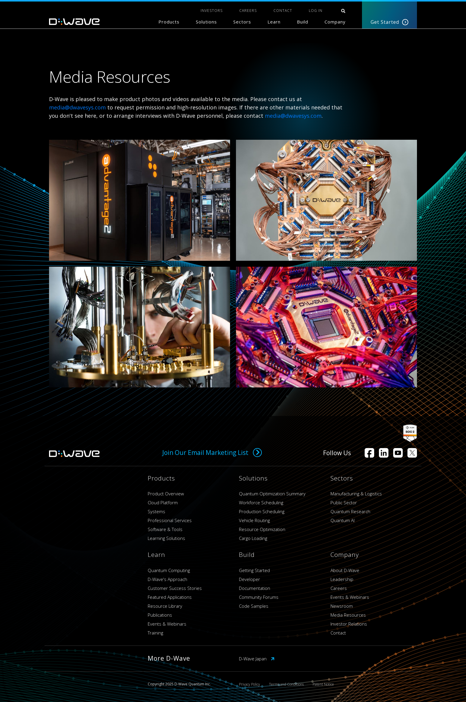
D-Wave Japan (257, 659)
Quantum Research (350, 511)
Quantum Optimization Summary (272, 494)
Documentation (254, 588)
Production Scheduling (261, 511)
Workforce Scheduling (261, 502)
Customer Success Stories (175, 588)
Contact (338, 633)
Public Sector (343, 502)
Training (155, 633)
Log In (315, 10)
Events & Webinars (167, 624)
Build (302, 22)
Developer (249, 579)
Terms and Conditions (286, 684)
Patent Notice (323, 684)
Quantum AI (342, 520)
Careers (338, 588)
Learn (274, 22)
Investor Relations (348, 624)
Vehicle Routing (254, 520)
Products (169, 22)
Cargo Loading (253, 538)
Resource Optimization (262, 529)
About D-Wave (344, 570)
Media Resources (348, 615)
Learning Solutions (166, 538)
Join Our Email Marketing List (212, 452)
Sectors (242, 22)
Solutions (206, 22)
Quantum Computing (169, 570)
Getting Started (254, 570)
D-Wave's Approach (167, 579)
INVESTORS (212, 10)
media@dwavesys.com (77, 107)
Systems (156, 511)
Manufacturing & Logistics (356, 494)
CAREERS (248, 10)
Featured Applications (170, 597)
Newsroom (341, 606)
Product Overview (166, 494)
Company (335, 22)
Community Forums (258, 597)
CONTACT (282, 10)
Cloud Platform (163, 502)
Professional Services (170, 520)
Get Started (389, 22)
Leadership (341, 579)
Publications (160, 615)
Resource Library (165, 606)
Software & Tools (165, 529)
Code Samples (253, 606)
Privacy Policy (249, 684)
